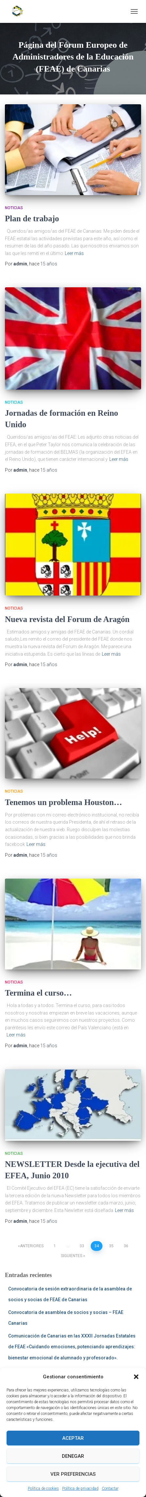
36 (126, 1246)
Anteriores (32, 1246)
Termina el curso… (38, 992)
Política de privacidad (80, 1488)
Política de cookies (43, 1488)
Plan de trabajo (32, 218)
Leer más (74, 253)
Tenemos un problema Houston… (63, 802)
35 (111, 1246)
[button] (136, 1376)
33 (82, 1246)
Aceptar (73, 1438)
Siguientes (71, 1255)
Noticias (14, 208)
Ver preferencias (73, 1474)
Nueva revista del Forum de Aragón (67, 619)
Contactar (110, 1488)
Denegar (73, 1456)
